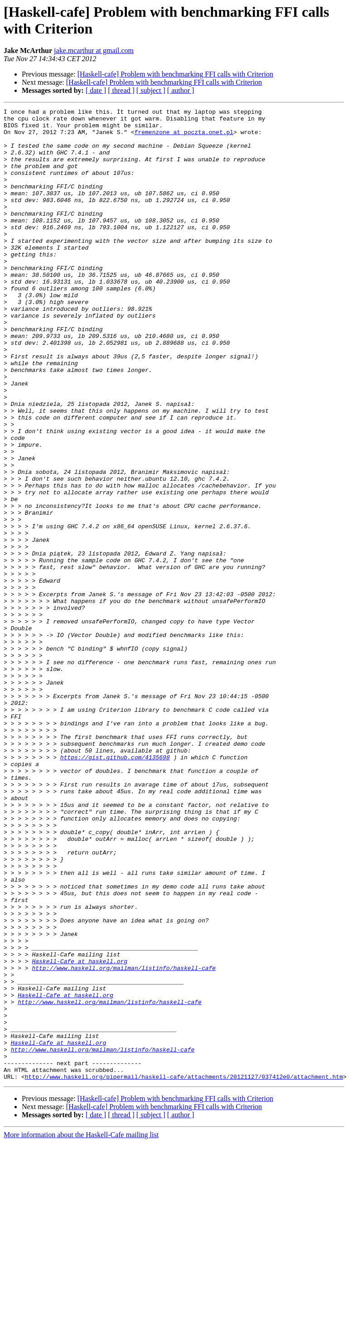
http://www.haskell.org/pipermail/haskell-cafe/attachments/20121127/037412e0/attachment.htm (184, 1271)
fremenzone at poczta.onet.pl (184, 137)
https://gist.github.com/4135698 (115, 887)
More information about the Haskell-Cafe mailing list (81, 1329)
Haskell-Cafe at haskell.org (79, 1132)
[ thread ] (121, 90)
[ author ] (180, 90)
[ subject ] (150, 90)
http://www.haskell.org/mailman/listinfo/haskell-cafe (124, 1140)
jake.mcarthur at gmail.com (94, 50)
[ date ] (96, 90)
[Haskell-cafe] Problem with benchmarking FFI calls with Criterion (175, 74)
